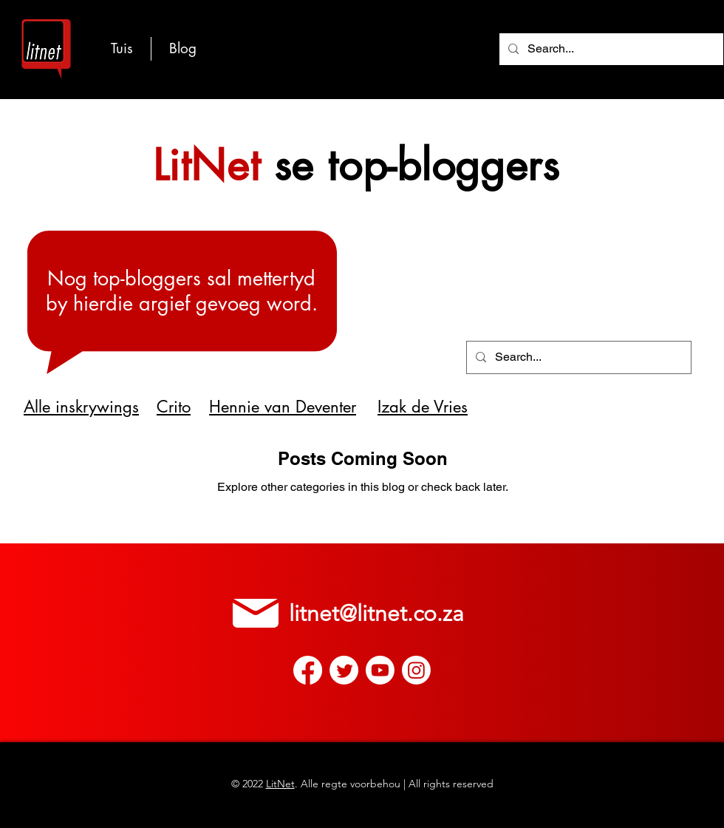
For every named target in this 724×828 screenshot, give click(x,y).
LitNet (280, 783)
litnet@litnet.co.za (376, 613)
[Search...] (609, 49)
